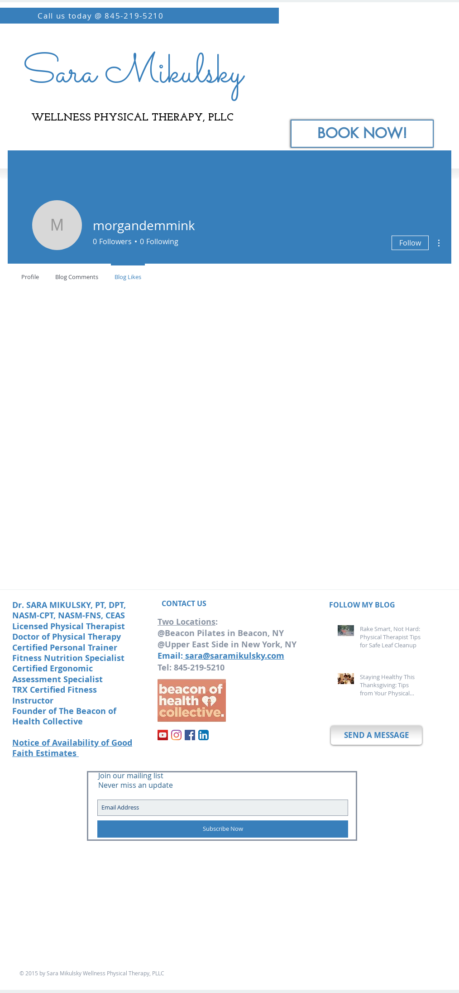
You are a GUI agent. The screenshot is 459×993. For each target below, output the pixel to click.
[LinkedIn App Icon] (203, 735)
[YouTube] (163, 735)
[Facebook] (190, 735)
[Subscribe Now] (222, 829)
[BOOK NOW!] (362, 134)
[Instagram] (176, 735)
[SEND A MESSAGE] (376, 735)
